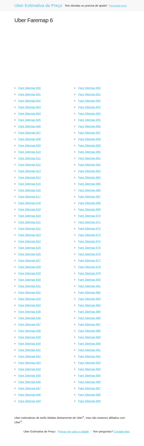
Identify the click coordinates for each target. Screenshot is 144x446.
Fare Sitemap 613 (29, 171)
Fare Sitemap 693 (89, 362)
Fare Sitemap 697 (89, 388)
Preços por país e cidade (73, 431)
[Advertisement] (72, 53)
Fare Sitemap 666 (89, 190)
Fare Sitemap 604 (29, 113)
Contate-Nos (122, 431)
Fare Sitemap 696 (89, 381)
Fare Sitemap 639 (29, 337)
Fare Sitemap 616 (29, 190)
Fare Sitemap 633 (29, 298)
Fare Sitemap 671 (89, 222)
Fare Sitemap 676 (89, 254)
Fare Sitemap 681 (89, 286)
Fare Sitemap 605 (29, 119)
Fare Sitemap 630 (29, 279)
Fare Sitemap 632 (29, 292)
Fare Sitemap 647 (29, 388)
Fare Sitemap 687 (89, 324)
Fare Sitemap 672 (89, 228)
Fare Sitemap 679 (89, 273)
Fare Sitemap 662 (89, 164)
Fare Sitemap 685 (89, 311)
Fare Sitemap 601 (29, 94)
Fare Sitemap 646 (29, 381)
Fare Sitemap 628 (29, 266)
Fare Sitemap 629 (29, 273)
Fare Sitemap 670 (89, 215)
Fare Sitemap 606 (29, 126)
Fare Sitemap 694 (89, 369)
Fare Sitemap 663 (89, 171)
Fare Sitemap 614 (29, 177)
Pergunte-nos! (118, 5)
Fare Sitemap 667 (89, 196)
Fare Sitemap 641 (29, 349)
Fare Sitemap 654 (89, 113)
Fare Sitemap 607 (29, 132)
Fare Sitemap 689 (89, 337)
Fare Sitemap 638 (29, 330)
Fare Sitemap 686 (89, 318)
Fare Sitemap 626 (29, 254)
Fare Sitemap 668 (89, 202)
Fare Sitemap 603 (29, 107)
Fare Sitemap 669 (89, 209)
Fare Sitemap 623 (29, 234)
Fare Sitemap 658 (89, 139)
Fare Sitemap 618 (29, 202)
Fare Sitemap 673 (89, 234)
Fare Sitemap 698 (89, 394)
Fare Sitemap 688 (89, 330)
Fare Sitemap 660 (89, 151)
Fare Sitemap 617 (29, 196)
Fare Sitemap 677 (89, 260)
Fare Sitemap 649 (29, 401)
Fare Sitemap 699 (89, 401)
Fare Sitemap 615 (29, 183)
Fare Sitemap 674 (89, 241)
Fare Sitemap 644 (29, 369)
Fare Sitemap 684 (89, 305)
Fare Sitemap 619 (29, 209)
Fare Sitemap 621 (29, 222)
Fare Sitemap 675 (89, 247)
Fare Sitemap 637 (29, 324)
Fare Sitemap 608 (29, 139)
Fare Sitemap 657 (89, 132)
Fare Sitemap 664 (89, 177)
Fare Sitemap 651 (89, 94)
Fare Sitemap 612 (29, 164)
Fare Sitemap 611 (29, 158)
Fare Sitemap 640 (29, 343)
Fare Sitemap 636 (29, 318)
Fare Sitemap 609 (29, 145)
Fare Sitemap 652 (89, 100)
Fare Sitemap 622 (29, 228)
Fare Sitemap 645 (29, 375)
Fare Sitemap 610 (29, 151)
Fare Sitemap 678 (89, 266)
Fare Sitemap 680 (89, 279)
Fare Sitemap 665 (89, 183)
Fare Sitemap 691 (89, 349)
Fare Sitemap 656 (89, 126)
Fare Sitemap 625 (29, 247)
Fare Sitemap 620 (29, 215)
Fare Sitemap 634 (29, 305)
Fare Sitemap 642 (29, 356)
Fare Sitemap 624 (29, 241)
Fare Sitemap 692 (89, 356)
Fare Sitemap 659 (89, 145)
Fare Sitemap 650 (89, 87)
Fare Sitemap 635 (29, 311)
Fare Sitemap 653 (89, 107)
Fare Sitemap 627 (29, 260)
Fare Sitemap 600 (29, 87)
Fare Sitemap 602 (29, 100)
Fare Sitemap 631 (29, 286)
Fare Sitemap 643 (29, 362)
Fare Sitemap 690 (89, 343)
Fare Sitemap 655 (89, 119)
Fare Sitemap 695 (89, 375)
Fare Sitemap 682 (89, 292)
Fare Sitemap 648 (29, 394)
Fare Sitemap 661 (89, 158)
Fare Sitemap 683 (89, 298)
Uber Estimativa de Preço (38, 5)
